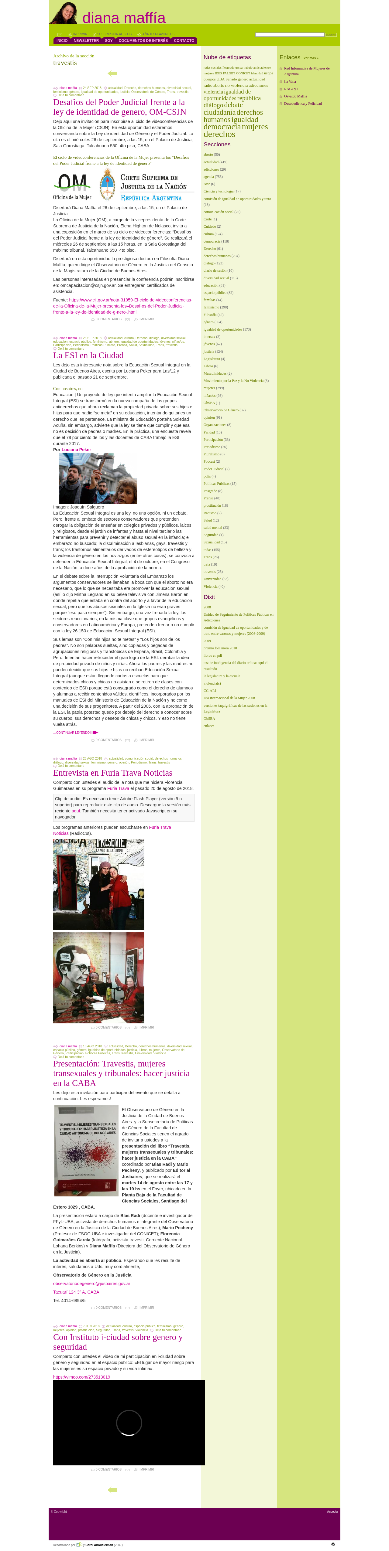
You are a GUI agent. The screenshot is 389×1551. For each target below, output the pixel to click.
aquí (76, 810)
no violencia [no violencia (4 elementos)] (236, 85)
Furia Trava (118, 788)
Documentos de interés (143, 41)
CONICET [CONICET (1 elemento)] (243, 73)
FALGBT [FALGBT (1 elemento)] (229, 73)
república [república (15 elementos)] (249, 98)
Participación (62, 345)
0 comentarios (109, 319)
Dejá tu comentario (71, 95)
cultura (129, 338)
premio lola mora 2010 (220, 648)
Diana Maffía (124, 17)
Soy (108, 41)
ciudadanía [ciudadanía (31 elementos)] (220, 112)
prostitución (86, 1330)
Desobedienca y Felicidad (303, 103)
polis (207, 476)
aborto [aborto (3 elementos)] (218, 85)
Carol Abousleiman (99, 1545)
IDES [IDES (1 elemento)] (218, 73)
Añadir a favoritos (158, 34)
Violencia (159, 1053)
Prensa (122, 345)
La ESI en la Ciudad (88, 355)
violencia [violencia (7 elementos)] (213, 92)
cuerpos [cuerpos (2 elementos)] (209, 79)
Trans (171, 92)
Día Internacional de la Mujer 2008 (229, 698)
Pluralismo (211, 454)
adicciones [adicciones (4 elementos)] (258, 85)
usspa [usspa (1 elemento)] (239, 67)
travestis (182, 92)
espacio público (80, 341)
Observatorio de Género (148, 92)
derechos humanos (151, 88)
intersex (209, 337)
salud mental (213, 528)
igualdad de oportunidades (99, 92)
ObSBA (209, 403)
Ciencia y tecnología (219, 191)
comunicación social (139, 758)
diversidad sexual (179, 88)
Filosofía (210, 315)
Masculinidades (215, 373)
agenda (209, 177)
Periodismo (81, 345)
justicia (125, 92)
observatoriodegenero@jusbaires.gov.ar (91, 1283)
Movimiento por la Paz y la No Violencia (233, 381)
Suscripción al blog (114, 34)
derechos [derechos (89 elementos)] (219, 134)
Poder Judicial (214, 469)
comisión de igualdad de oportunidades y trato (237, 199)
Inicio (62, 41)
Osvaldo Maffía (295, 96)
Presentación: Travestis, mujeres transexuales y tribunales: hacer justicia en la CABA (121, 1073)
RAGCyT (291, 89)
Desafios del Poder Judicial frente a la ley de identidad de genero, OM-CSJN (119, 107)
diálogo (154, 338)
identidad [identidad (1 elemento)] (257, 73)
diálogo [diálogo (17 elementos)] (213, 105)
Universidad (143, 1053)
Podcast (209, 461)
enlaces (209, 726)
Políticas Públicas (103, 345)
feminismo (60, 92)
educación (60, 341)
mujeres (154, 1050)
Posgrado (210, 491)
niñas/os (178, 341)
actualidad (115, 88)
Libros (143, 1050)
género (74, 92)
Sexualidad (146, 345)
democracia (212, 241)
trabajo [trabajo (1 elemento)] (248, 67)
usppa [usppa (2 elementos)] (268, 73)
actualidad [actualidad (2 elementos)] (257, 79)
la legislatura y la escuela (222, 676)
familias (209, 300)
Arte (207, 184)
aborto (208, 154)
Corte (208, 219)
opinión (124, 762)
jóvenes (165, 341)
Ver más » (311, 58)
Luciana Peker (76, 449)
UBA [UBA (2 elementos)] (220, 79)
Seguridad (103, 1330)
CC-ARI (210, 691)
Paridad (209, 432)
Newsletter (86, 41)
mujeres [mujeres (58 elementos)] (255, 126)
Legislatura (212, 359)
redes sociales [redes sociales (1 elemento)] (213, 67)
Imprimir (80, 34)
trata (207, 564)
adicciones (211, 169)
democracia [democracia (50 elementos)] (222, 126)
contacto (184, 41)
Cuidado (210, 226)
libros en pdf (213, 655)
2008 (207, 607)
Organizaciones (215, 425)
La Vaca (290, 82)
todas (207, 550)
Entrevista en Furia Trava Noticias (112, 772)
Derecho (130, 88)
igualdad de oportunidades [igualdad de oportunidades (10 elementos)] (227, 94)
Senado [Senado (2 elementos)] (231, 79)
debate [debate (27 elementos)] (233, 105)
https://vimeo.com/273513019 (81, 1377)
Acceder (332, 1511)
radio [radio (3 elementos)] (208, 85)
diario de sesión (215, 270)
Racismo (210, 513)
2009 (207, 641)
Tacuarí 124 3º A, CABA (76, 1292)
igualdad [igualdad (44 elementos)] (244, 119)
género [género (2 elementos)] (243, 79)
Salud (133, 345)
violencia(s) (212, 683)
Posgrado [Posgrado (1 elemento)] (228, 67)
